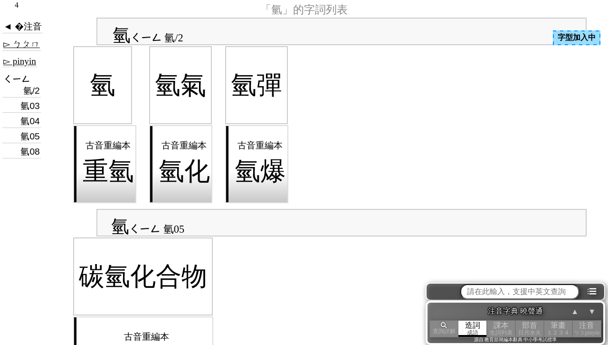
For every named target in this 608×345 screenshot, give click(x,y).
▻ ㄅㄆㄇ (21, 44)
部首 (529, 328)
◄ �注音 (22, 26)
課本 (501, 328)
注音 (586, 328)
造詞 (472, 328)
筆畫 (558, 328)
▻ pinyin (19, 61)
